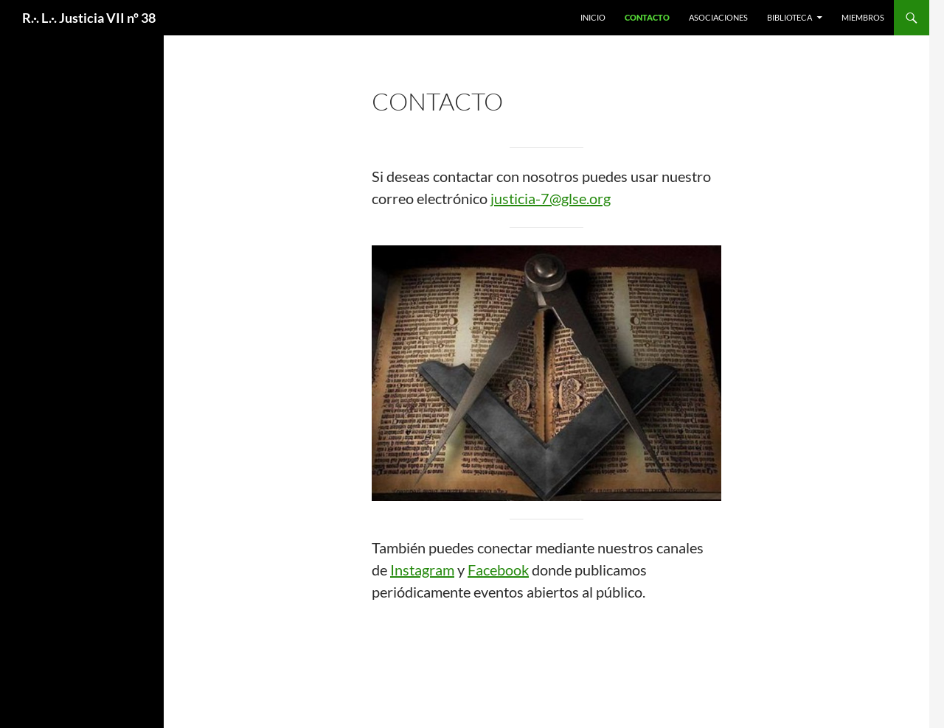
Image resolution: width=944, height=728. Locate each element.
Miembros (862, 17)
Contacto (647, 17)
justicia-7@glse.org (550, 198)
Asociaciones (718, 17)
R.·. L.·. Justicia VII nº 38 (89, 18)
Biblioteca (789, 17)
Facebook (498, 569)
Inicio (592, 17)
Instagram (422, 569)
